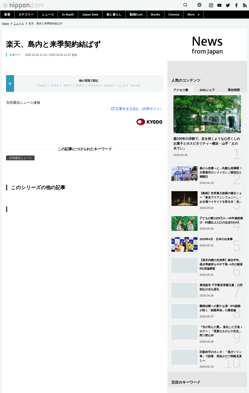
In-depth (68, 14)
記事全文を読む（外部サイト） (136, 109)
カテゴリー (26, 14)
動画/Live (136, 14)
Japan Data (90, 14)
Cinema (173, 14)
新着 (7, 14)
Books (155, 14)
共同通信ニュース (20, 158)
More (194, 14)
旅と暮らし (114, 14)
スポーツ (14, 54)
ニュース (48, 14)
